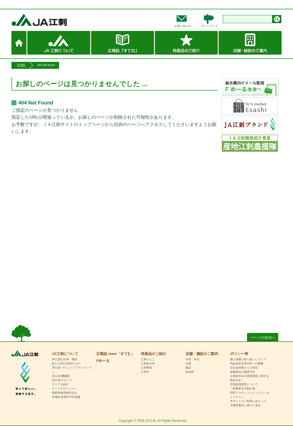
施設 (188, 367)
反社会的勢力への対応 (244, 367)
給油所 (189, 371)
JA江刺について (58, 43)
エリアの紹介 (60, 384)
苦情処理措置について (244, 384)
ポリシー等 (239, 354)
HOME (21, 65)
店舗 (188, 363)
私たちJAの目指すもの (66, 363)
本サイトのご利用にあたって (248, 401)
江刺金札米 (148, 363)
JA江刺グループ (62, 380)
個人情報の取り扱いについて (248, 359)
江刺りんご (148, 359)
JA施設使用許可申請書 (66, 396)
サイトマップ (209, 26)
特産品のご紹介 (186, 43)
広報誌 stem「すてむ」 (122, 43)
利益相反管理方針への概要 (246, 363)
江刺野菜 (146, 367)
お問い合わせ (182, 26)
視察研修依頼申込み (64, 392)
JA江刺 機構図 (61, 376)
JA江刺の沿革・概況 (64, 359)
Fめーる (102, 361)
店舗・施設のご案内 (250, 43)
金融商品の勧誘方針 (242, 371)
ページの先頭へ (262, 337)
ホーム (18, 43)
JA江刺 (57, 20)
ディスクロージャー (64, 388)
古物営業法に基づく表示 (245, 405)
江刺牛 (145, 371)
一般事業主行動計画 (242, 388)
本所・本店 (192, 359)
